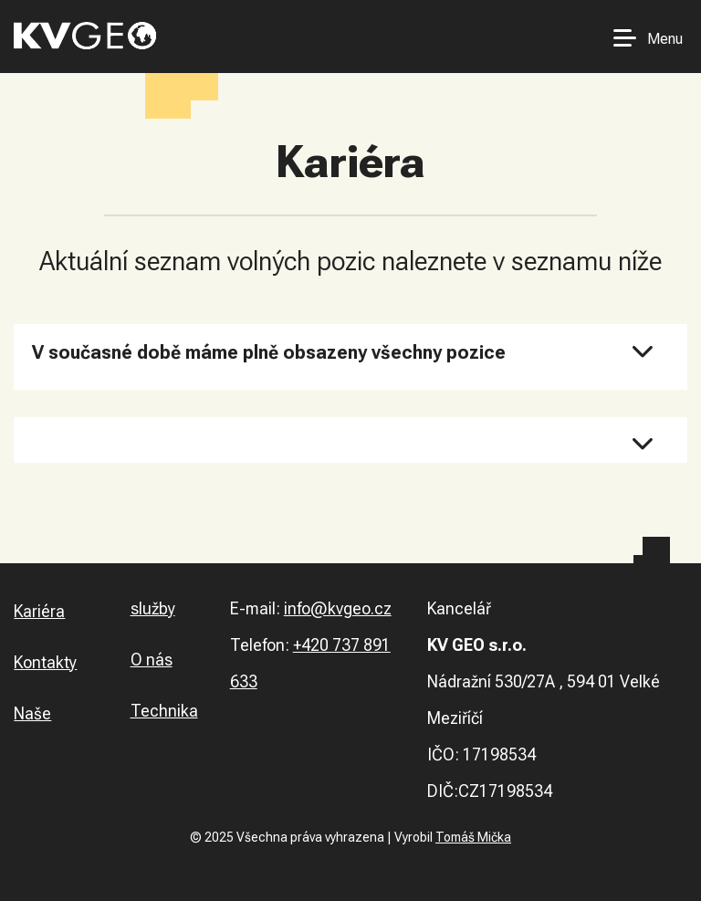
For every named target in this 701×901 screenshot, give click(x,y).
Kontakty (45, 662)
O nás (152, 659)
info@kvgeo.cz (338, 608)
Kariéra (39, 611)
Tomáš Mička (473, 837)
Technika (164, 710)
